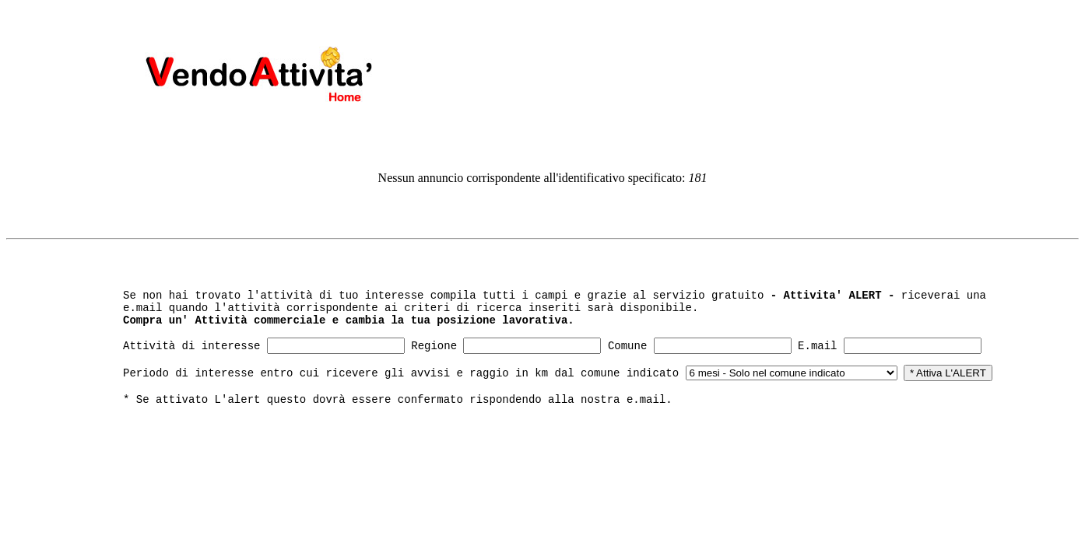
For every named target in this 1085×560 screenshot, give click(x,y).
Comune (627, 346)
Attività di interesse (191, 346)
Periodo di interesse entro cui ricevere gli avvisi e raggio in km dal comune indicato (401, 373)
